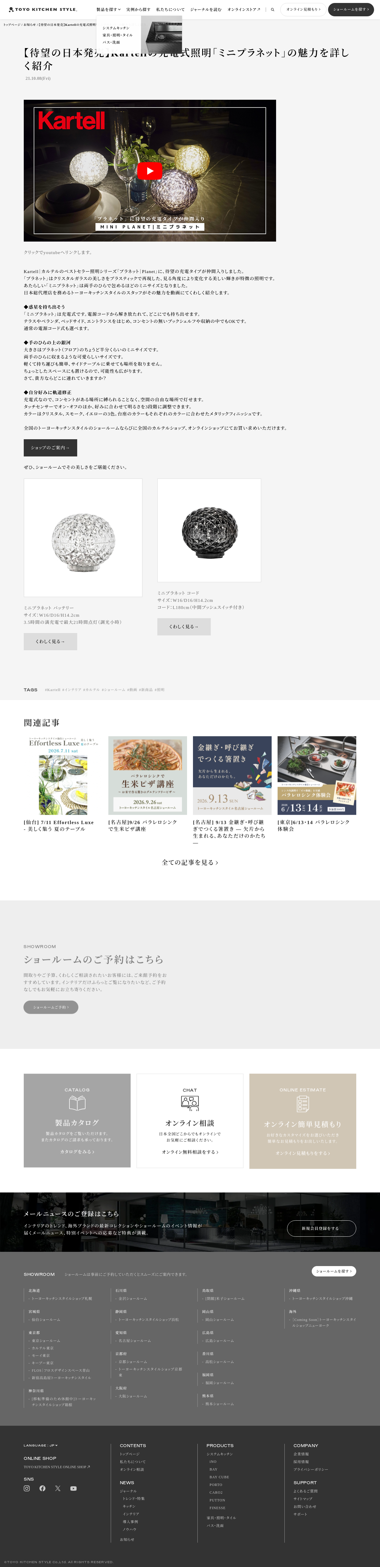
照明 (160, 696)
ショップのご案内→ (50, 447)
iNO (213, 1462)
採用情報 (301, 1462)
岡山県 (208, 1312)
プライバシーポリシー (311, 1470)
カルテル (93, 696)
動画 (133, 696)
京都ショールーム (133, 1362)
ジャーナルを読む (206, 9)
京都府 (121, 1354)
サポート (301, 1514)
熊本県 (208, 1396)
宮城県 (34, 1312)
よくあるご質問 (306, 1491)
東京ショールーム (46, 1341)
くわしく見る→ (50, 641)
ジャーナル (128, 1491)
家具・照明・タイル (221, 1518)
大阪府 (121, 1388)
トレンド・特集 (134, 1499)
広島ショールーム (219, 1341)
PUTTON (217, 1500)
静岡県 (121, 1312)
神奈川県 (36, 1391)
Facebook (42, 1488)
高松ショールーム (219, 1362)
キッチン (129, 1506)
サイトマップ (303, 1499)
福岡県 (208, 1375)
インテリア (72, 696)
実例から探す (138, 9)
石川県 (121, 1291)
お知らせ (29, 24)
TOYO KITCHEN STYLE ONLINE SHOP (55, 1467)
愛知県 (121, 1333)
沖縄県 (295, 1291)
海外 (293, 1312)
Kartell (54, 696)
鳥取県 (208, 1291)
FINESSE (218, 1508)
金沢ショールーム (133, 1299)
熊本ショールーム (219, 1404)
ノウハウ (130, 1530)
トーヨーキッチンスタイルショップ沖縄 (322, 1299)
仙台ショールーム (46, 1320)
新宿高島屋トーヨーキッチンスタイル (61, 1378)
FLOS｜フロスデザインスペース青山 (61, 1370)
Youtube (73, 1488)
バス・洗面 (215, 1526)
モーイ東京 (41, 1356)
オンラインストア (241, 9)
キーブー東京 (43, 1363)
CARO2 (216, 1492)
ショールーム (114, 696)
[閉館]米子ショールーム (225, 1299)
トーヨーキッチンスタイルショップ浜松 (149, 1320)
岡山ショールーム (219, 1320)
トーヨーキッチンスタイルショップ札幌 (62, 1299)
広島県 (208, 1333)
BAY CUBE (219, 1477)
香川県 (208, 1354)
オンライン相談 (132, 1470)
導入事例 (130, 1522)
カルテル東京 (43, 1348)
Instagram (27, 1488)
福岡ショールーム (219, 1383)
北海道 (34, 1291)
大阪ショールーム (133, 1396)
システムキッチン (220, 1454)
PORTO (216, 1485)
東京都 (34, 1333)
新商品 (147, 696)
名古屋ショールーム (135, 1341)
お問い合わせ (305, 1507)
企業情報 (301, 1454)
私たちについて (170, 9)
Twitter (58, 1488)
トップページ (12, 24)
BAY (214, 1469)
